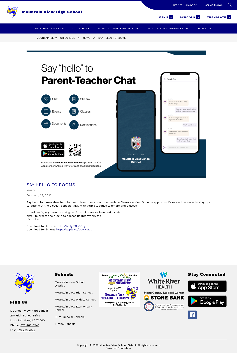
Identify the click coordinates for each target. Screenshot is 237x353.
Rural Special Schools (70, 317)
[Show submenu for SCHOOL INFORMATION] (116, 28)
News (86, 37)
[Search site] (230, 5)
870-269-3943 (29, 325)
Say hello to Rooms (112, 37)
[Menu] (165, 17)
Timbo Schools (65, 324)
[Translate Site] (218, 17)
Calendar (81, 28)
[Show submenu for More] (202, 28)
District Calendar (184, 5)
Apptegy (126, 348)
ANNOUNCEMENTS (49, 28)
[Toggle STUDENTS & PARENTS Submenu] (187, 28)
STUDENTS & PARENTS (166, 28)
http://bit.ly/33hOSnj (71, 226)
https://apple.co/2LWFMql (74, 229)
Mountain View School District (70, 283)
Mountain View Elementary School (73, 308)
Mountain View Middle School (75, 299)
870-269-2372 (26, 330)
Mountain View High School (55, 37)
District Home (213, 5)
